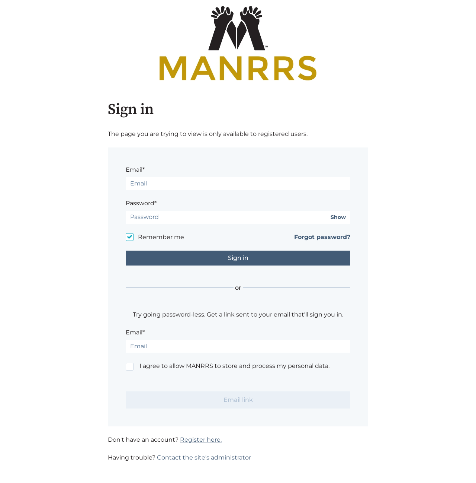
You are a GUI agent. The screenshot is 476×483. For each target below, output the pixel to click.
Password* (141, 203)
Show (338, 217)
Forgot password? (322, 237)
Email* (135, 169)
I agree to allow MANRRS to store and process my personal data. (234, 365)
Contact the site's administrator (204, 457)
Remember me (161, 237)
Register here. (201, 439)
